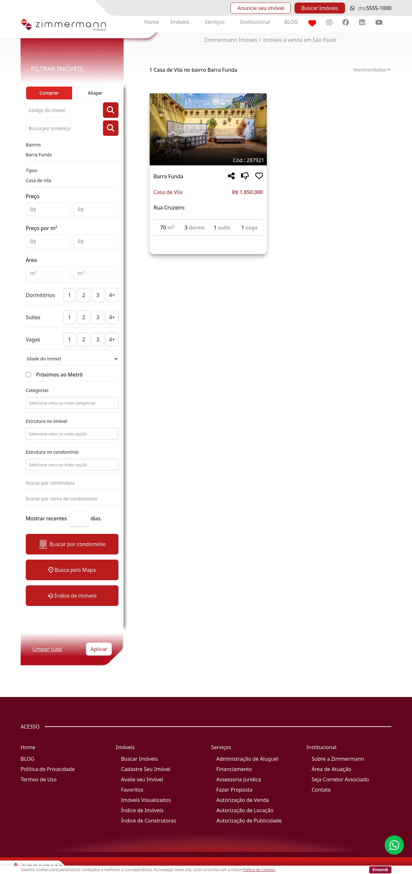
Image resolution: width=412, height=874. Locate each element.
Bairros (33, 145)
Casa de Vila (38, 180)
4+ (112, 295)
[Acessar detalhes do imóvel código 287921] (208, 240)
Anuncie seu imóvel (260, 8)
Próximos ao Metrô (59, 374)
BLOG (291, 21)
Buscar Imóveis (319, 8)
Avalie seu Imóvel (142, 779)
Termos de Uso (39, 779)
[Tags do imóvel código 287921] (208, 160)
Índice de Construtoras (148, 820)
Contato (321, 789)
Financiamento (234, 769)
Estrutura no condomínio (52, 452)
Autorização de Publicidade (249, 820)
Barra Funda (39, 155)
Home (151, 21)
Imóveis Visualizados (146, 800)
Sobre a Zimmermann (338, 758)
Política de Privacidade (48, 769)
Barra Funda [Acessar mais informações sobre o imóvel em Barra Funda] (168, 176)
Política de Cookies (258, 869)
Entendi (380, 869)
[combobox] (71, 403)
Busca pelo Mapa (72, 569)
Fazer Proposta (234, 789)
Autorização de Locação (244, 810)
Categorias (37, 390)
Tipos (31, 170)
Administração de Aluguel (247, 758)
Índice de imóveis (72, 595)
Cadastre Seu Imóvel (146, 769)
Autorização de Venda (242, 800)
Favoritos (132, 789)
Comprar (49, 93)
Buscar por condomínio (72, 544)
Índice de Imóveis (142, 810)
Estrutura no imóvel (46, 421)
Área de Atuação (331, 769)
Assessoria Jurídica (238, 779)
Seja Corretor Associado (340, 779)
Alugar (95, 93)
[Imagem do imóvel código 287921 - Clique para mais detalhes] (208, 129)
